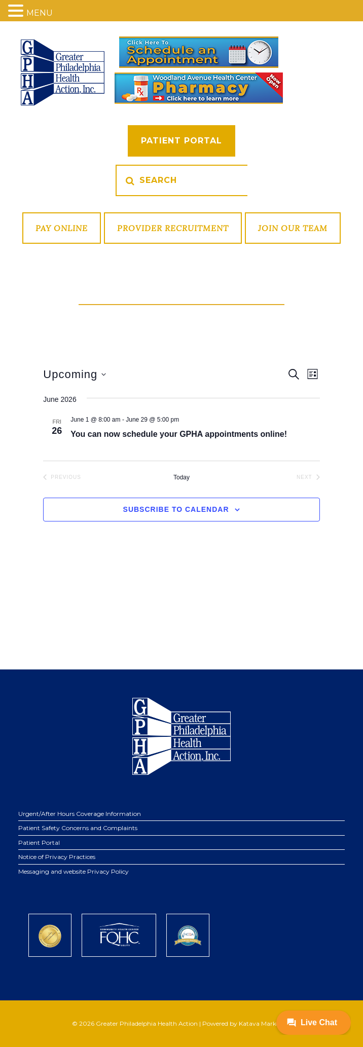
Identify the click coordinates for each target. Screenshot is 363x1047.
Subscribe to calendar (176, 509)
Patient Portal (181, 140)
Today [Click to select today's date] (181, 477)
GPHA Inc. (62, 72)
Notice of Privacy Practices (56, 857)
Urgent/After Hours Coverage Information (79, 813)
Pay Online (61, 228)
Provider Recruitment (173, 228)
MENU (39, 13)
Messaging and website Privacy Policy (73, 871)
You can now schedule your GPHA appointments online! (178, 434)
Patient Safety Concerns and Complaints (77, 828)
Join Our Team (293, 228)
